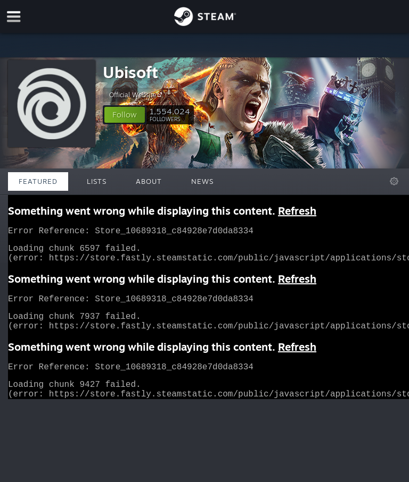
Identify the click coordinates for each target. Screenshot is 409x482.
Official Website (137, 94)
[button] (124, 114)
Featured (38, 181)
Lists (97, 181)
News (202, 181)
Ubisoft (130, 72)
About (149, 181)
